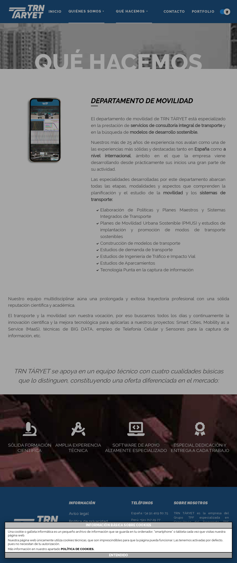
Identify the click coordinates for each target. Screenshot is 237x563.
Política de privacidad (88, 521)
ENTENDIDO (118, 555)
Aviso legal (79, 513)
